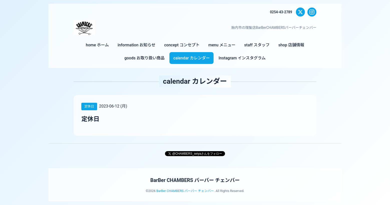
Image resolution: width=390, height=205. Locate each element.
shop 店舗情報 (291, 45)
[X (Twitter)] (300, 12)
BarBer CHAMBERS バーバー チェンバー (195, 180)
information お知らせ (136, 45)
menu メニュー (221, 45)
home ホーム (97, 45)
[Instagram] (311, 12)
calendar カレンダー (191, 58)
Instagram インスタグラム (242, 58)
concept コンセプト (182, 45)
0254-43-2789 (281, 12)
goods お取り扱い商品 (144, 58)
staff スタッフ (257, 45)
